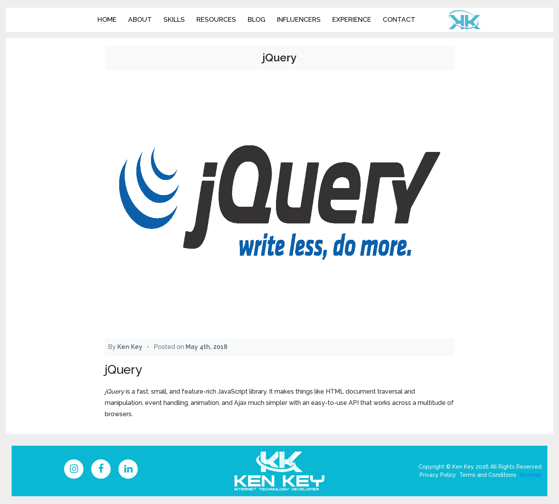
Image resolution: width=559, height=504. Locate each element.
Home (106, 19)
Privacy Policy (438, 475)
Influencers (299, 19)
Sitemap (530, 475)
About (140, 19)
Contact (399, 19)
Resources (216, 19)
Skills (174, 19)
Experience (351, 19)
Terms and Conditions (487, 475)
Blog (256, 19)
